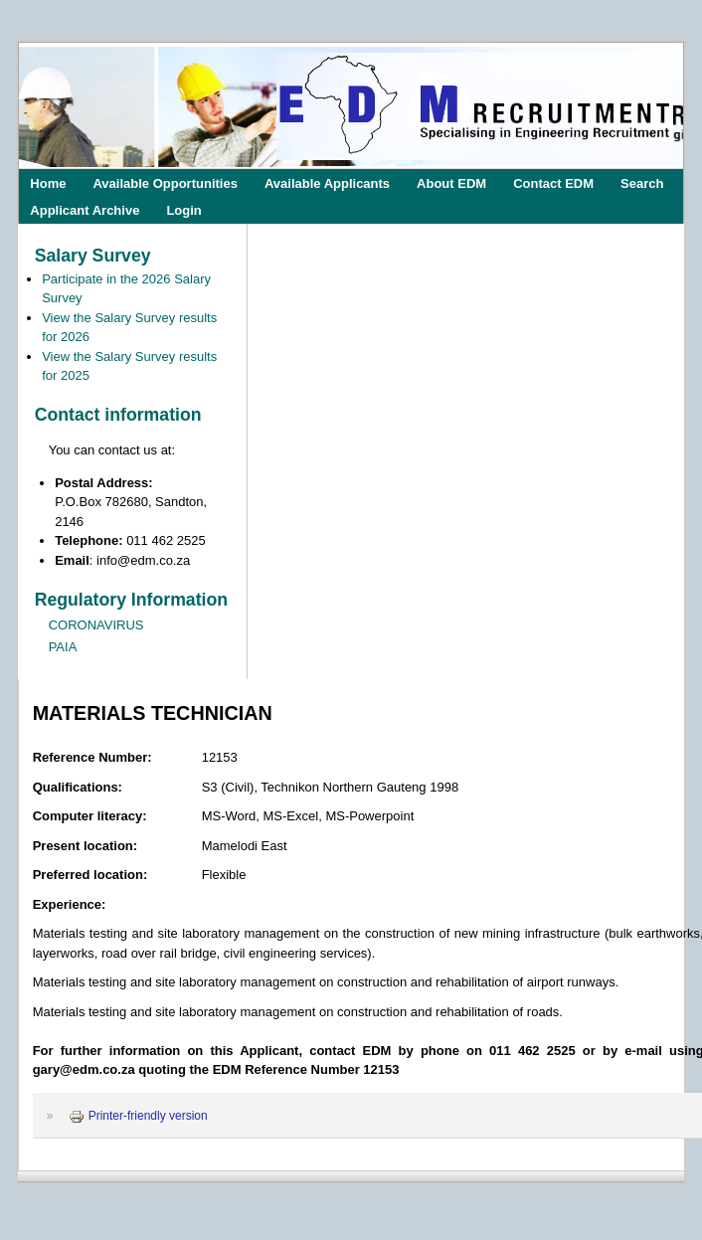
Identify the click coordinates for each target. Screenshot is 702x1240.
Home (48, 182)
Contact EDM (553, 182)
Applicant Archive (84, 209)
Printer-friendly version (138, 1116)
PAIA (63, 646)
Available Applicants (327, 182)
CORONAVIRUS (96, 625)
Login (183, 209)
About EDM (451, 182)
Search (641, 182)
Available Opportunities (164, 182)
